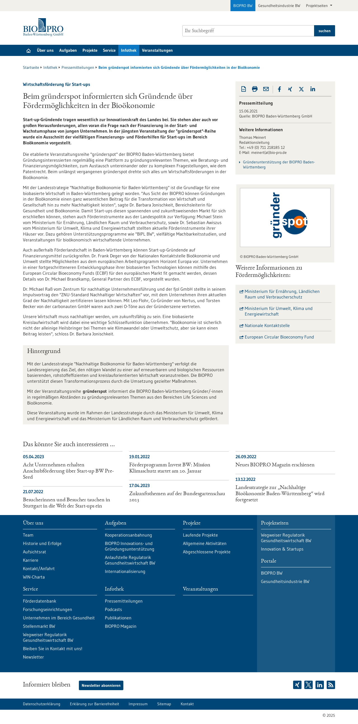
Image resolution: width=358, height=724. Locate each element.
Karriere (30, 560)
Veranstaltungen (157, 50)
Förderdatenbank (39, 601)
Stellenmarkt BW (39, 626)
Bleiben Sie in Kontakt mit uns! (52, 648)
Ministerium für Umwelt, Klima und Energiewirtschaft (279, 311)
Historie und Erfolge (42, 543)
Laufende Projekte (200, 535)
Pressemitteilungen (78, 67)
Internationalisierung (125, 571)
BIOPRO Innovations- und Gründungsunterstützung (129, 546)
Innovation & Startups (282, 549)
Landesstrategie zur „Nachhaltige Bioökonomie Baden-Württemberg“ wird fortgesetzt (279, 494)
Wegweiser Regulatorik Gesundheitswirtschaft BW (48, 637)
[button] (279, 89)
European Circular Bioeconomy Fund (279, 337)
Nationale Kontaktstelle (267, 325)
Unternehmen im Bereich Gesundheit (59, 617)
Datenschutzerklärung (41, 704)
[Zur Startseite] (44, 27)
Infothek (128, 50)
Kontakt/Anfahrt (39, 568)
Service (109, 50)
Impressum (138, 704)
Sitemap (164, 704)
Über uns (45, 50)
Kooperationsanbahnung (128, 535)
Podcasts (113, 609)
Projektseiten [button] (317, 5)
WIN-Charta (34, 577)
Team (28, 535)
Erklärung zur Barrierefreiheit (94, 704)
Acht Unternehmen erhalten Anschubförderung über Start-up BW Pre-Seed (68, 471)
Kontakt (187, 704)
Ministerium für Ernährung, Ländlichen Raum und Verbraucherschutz (282, 294)
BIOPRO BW (243, 5)
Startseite (31, 67)
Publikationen (118, 617)
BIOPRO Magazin (120, 626)
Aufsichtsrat (34, 551)
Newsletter (33, 657)
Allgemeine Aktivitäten (205, 543)
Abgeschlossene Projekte (206, 551)
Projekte (90, 50)
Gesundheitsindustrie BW (279, 5)
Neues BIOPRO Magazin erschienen (275, 465)
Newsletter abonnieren (101, 685)
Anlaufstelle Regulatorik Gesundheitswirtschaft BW (130, 560)
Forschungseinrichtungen (47, 609)
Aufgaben (68, 50)
